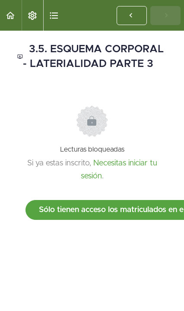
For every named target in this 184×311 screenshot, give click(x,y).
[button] (11, 15)
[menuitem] (32, 15)
